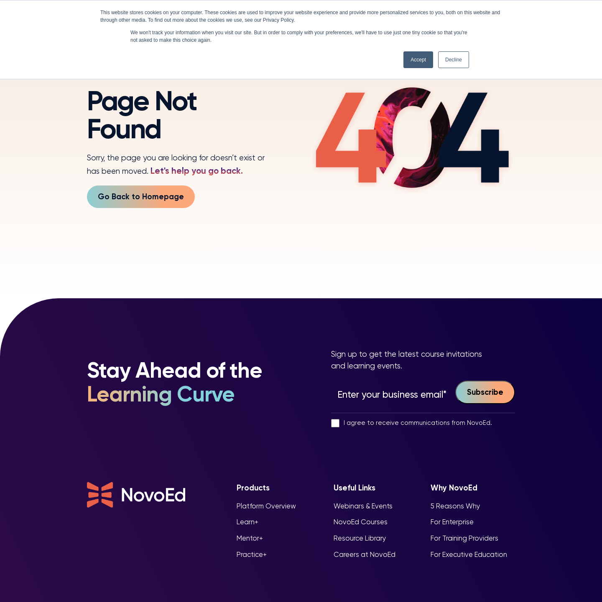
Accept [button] (418, 60)
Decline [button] (453, 60)
